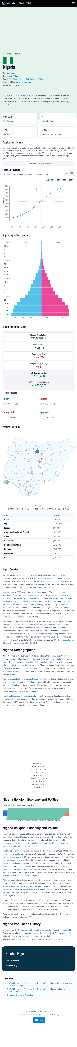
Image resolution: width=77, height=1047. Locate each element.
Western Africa (19, 79)
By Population (31, 164)
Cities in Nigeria (12, 968)
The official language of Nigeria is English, (20, 700)
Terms (32, 1023)
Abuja (13, 73)
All (48, 180)
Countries (7, 54)
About (46, 1023)
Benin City (8, 544)
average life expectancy (13, 862)
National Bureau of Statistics (21, 1003)
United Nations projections (60, 602)
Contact (39, 1023)
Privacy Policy (23, 1023)
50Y (64, 180)
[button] (73, 3)
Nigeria (7, 95)
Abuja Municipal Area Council (16, 536)
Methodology (54, 1023)
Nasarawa (8, 557)
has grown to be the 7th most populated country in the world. (45, 938)
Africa (15, 76)
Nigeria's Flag (11, 973)
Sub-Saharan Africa (34, 79)
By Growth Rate (45, 164)
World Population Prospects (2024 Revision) (28, 991)
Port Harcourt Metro (12, 548)
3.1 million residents (62, 644)
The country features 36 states (49, 582)
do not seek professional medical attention (27, 897)
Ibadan (31, 82)
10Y (52, 180)
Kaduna (7, 553)
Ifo (5, 561)
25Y (58, 180)
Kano (18, 82)
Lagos (24, 82)
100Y (71, 180)
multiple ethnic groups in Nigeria (24, 683)
